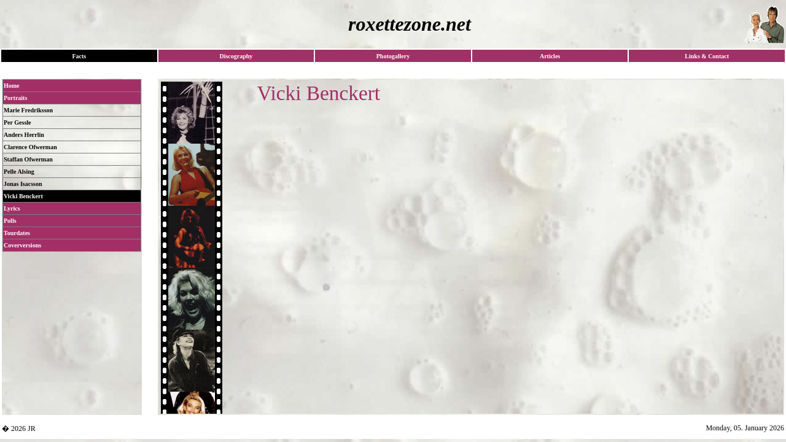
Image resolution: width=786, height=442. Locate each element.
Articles (550, 56)
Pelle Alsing (19, 171)
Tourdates (17, 233)
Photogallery (393, 56)
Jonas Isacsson (23, 183)
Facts (79, 56)
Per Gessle (17, 122)
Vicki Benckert (23, 196)
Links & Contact (707, 56)
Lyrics (12, 208)
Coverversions (22, 245)
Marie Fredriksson (28, 110)
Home (12, 85)
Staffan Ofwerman (28, 159)
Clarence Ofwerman (30, 147)
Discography (235, 56)
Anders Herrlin (24, 134)
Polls (10, 220)
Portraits (15, 98)
